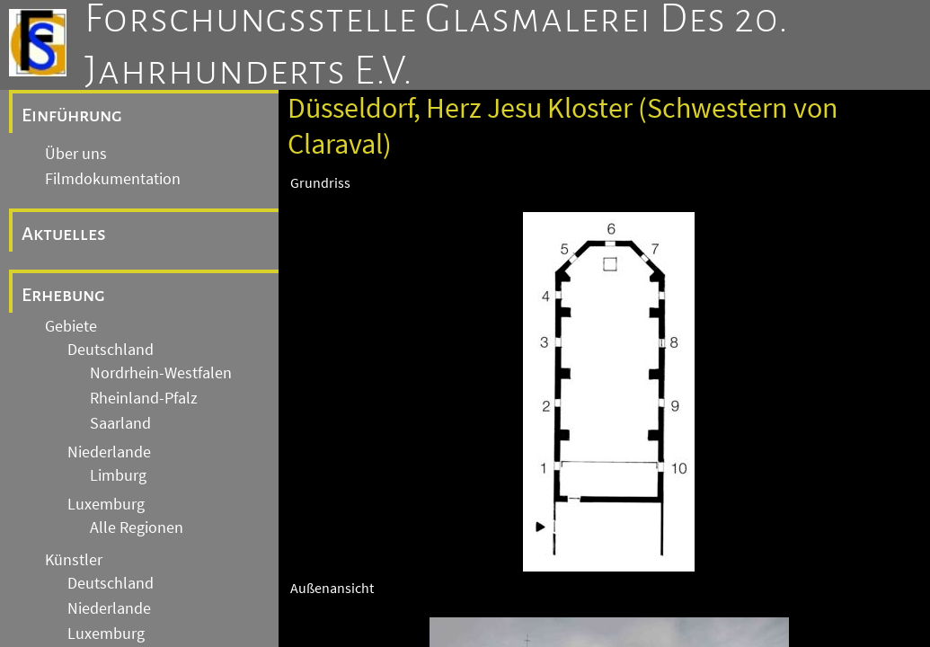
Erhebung (63, 295)
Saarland (120, 423)
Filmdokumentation (113, 179)
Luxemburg (106, 504)
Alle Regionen (136, 527)
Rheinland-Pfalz (144, 398)
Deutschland (110, 349)
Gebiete (71, 326)
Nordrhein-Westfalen (161, 373)
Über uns (76, 154)
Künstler (73, 560)
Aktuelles (64, 234)
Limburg (118, 475)
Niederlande (109, 452)
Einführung (72, 115)
